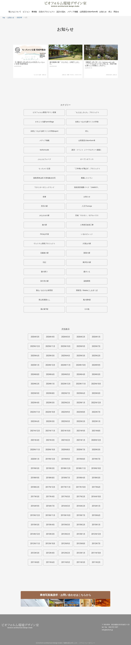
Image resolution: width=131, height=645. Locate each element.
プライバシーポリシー (87, 643)
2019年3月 (50, 468)
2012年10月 (50, 543)
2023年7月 (65, 393)
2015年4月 (50, 525)
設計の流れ (61, 12)
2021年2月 (65, 440)
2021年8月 (96, 431)
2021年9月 (81, 431)
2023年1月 (81, 403)
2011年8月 (35, 562)
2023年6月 (81, 393)
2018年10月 (96, 468)
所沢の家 (44, 206)
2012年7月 (96, 543)
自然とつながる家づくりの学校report (44, 131)
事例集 (34, 12)
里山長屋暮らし (44, 300)
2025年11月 (50, 346)
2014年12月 (35, 534)
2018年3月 (96, 478)
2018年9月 (35, 478)
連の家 (44, 225)
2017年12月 (50, 487)
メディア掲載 (72, 12)
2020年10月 (50, 450)
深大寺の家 (44, 281)
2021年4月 (35, 440)
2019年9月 (65, 459)
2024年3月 (96, 374)
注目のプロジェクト (47, 12)
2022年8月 (81, 412)
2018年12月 (65, 468)
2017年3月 (65, 496)
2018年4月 (81, 478)
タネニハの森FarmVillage (44, 122)
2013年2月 (65, 534)
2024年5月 (65, 374)
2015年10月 (65, 515)
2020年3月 (96, 450)
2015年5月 (35, 525)
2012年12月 (96, 534)
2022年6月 (35, 421)
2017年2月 (81, 496)
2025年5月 (50, 356)
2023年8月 (50, 393)
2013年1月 (81, 534)
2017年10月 (81, 487)
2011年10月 (96, 553)
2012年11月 (35, 543)
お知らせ (103, 12)
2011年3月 (81, 562)
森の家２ (44, 272)
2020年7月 (81, 450)
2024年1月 (50, 384)
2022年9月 (65, 412)
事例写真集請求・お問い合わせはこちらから (65, 594)
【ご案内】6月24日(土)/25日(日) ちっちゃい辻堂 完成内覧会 (29, 70)
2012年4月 (50, 553)
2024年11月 (65, 365)
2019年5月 (35, 468)
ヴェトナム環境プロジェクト (44, 243)
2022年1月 (96, 421)
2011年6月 (50, 562)
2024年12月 (50, 365)
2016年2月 (81, 506)
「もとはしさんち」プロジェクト (86, 112)
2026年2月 (81, 337)
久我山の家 (87, 243)
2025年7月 (96, 346)
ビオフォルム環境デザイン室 (65, 4)
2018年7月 (65, 478)
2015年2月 (81, 525)
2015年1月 (96, 525)
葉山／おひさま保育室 (44, 290)
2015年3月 (65, 525)
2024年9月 (96, 365)
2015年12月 (35, 515)
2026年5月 (35, 337)
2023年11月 (81, 384)
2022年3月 (65, 421)
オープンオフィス (87, 159)
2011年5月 (65, 562)
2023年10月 (96, 384)
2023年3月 (50, 403)
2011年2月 (96, 562)
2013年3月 (50, 534)
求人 (110, 12)
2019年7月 (96, 459)
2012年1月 (81, 553)
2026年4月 (50, 337)
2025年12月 (35, 346)
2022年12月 (96, 403)
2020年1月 (35, 459)
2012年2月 (65, 553)
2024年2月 (35, 384)
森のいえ (87, 272)
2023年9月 (35, 393)
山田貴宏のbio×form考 (89, 12)
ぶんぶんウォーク (44, 159)
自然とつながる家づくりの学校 (87, 122)
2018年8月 (50, 478)
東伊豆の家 (87, 262)
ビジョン (26, 12)
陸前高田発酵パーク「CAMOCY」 (86, 187)
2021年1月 (81, 440)
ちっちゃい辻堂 (37, 82)
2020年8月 (65, 450)
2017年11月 (65, 487)
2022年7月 (96, 412)
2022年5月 (50, 421)
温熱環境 (87, 281)
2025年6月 (35, 356)
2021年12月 (35, 431)
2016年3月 (65, 506)
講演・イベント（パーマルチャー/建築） (87, 150)
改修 (44, 197)
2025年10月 (65, 346)
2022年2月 (81, 421)
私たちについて (15, 12)
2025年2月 (96, 356)
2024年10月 (81, 365)
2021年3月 (50, 440)
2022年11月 (35, 412)
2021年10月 (65, 431)
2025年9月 (81, 346)
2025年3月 (81, 356)
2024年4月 (81, 374)
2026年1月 (96, 337)
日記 (44, 262)
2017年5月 (35, 496)
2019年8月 (81, 459)
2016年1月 (96, 506)
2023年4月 (35, 403)
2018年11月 (81, 468)
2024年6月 (50, 374)
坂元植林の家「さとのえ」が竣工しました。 (65, 71)
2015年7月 (81, 515)
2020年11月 (35, 450)
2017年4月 (50, 496)
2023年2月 (65, 403)
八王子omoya (87, 206)
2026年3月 (65, 337)
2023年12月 (65, 384)
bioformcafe (109, 84)
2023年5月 (96, 393)
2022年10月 (50, 412)
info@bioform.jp (107, 630)
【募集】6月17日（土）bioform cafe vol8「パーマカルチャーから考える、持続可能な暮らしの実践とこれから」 (101, 73)
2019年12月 (50, 459)
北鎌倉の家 (44, 253)
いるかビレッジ (87, 234)
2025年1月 (35, 365)
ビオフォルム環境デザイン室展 (44, 112)
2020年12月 (96, 440)
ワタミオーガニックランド (44, 187)
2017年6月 (96, 487)
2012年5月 (35, 553)
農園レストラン (87, 178)
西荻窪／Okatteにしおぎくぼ (87, 290)
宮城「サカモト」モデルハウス (74, 83)
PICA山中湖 (44, 234)
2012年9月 (65, 543)
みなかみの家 (44, 215)
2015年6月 (96, 515)
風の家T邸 (44, 309)
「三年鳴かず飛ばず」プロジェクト (87, 169)
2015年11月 (50, 515)
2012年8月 (81, 543)
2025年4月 (65, 356)
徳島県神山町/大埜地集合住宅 (44, 178)
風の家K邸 (87, 300)
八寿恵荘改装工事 (87, 225)
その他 (86, 309)
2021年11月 (50, 431)
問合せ (116, 12)
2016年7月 (50, 506)
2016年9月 (35, 506)
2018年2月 (35, 487)
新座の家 (87, 253)
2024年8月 (35, 374)
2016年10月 (96, 496)
